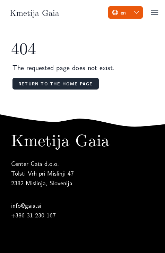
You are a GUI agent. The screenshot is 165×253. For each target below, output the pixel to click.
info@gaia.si (26, 205)
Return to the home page (55, 84)
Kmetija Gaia (34, 12)
